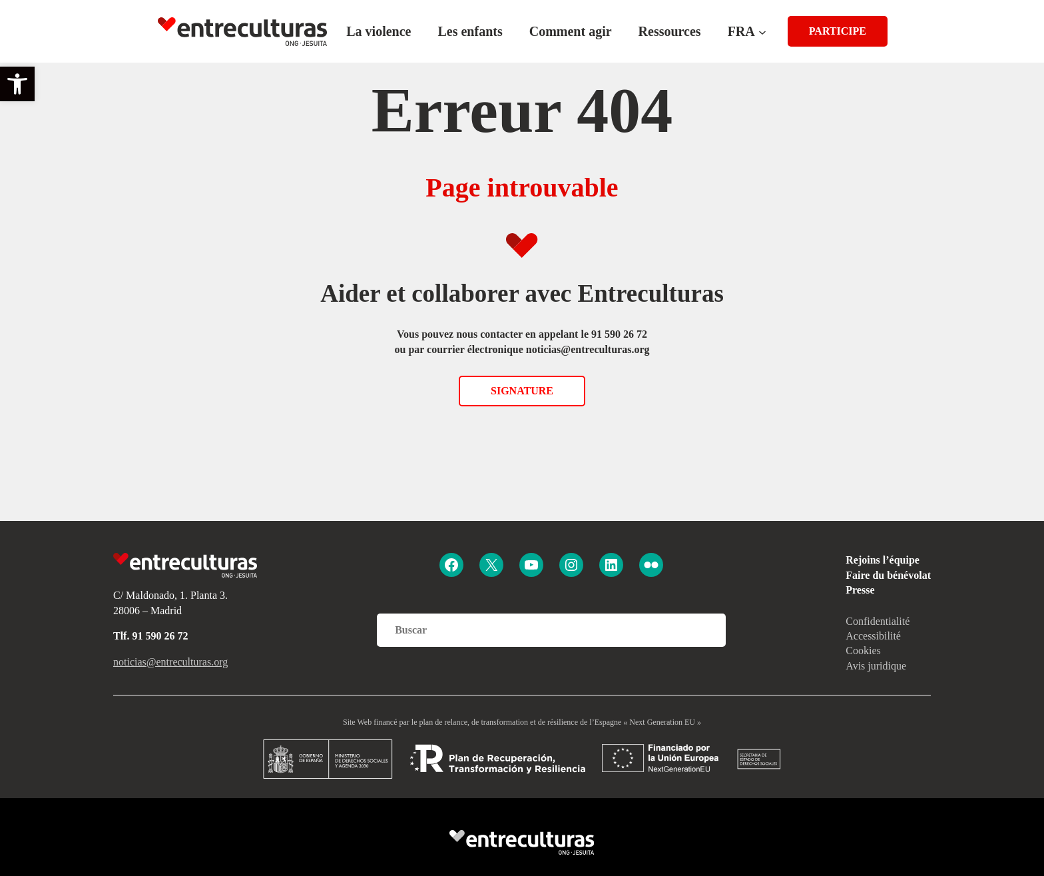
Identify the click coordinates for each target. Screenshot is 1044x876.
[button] (17, 84)
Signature (522, 390)
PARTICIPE (837, 31)
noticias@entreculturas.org (170, 661)
